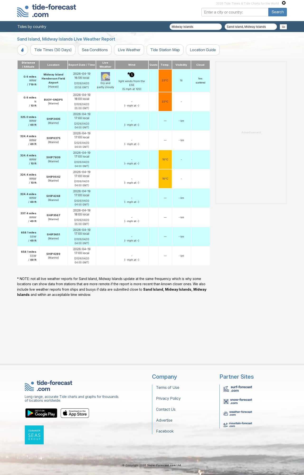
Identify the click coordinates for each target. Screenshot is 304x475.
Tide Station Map (165, 49)
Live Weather (129, 49)
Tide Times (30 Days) (53, 49)
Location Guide (203, 49)
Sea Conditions (95, 49)
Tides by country (31, 26)
